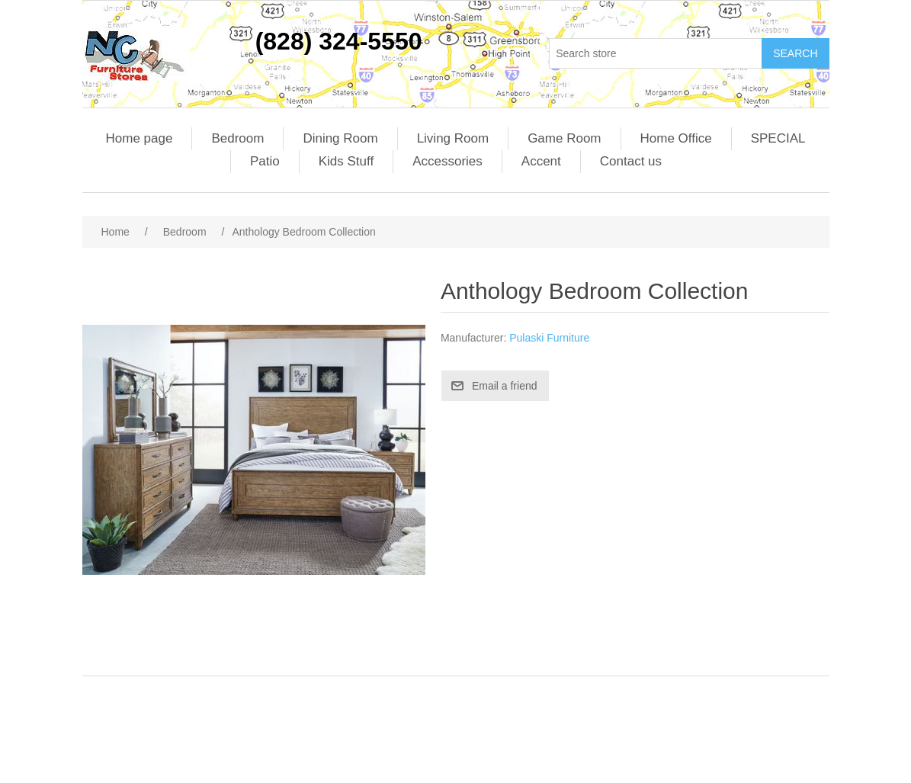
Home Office (676, 138)
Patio (265, 161)
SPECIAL (778, 138)
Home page (139, 138)
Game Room (564, 138)
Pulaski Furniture (549, 338)
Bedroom (237, 138)
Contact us (631, 161)
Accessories (447, 161)
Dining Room (340, 138)
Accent (541, 161)
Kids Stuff (346, 161)
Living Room (453, 138)
